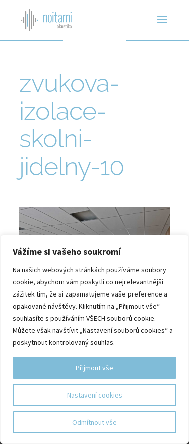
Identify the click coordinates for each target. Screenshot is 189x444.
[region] (94, 339)
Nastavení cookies (94, 395)
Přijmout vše (94, 367)
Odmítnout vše (94, 422)
